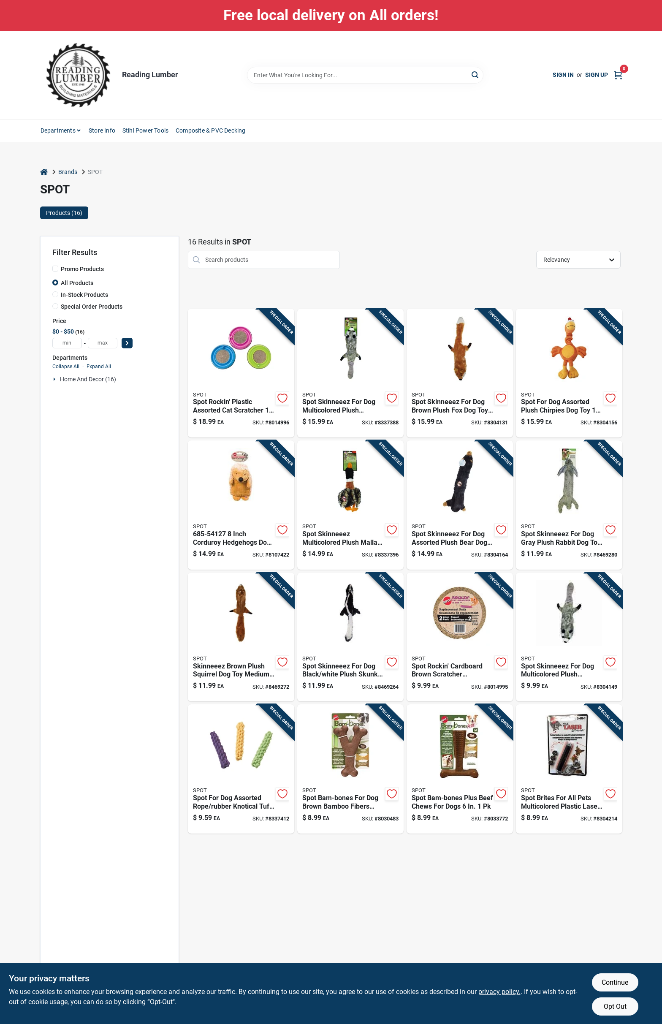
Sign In (563, 74)
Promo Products (82, 269)
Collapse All (65, 366)
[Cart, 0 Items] (618, 75)
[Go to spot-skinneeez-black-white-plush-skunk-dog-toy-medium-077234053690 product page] (350, 637)
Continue (615, 982)
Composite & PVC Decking (211, 130)
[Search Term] (365, 75)
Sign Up (596, 74)
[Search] (475, 74)
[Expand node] (55, 379)
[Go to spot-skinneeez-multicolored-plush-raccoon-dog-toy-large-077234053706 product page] (350, 373)
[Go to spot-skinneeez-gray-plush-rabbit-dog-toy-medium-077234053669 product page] (569, 505)
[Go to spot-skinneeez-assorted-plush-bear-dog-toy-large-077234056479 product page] (460, 505)
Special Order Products (91, 306)
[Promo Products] (55, 269)
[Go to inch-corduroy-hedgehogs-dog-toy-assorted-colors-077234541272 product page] (241, 505)
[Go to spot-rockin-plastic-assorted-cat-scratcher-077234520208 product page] (241, 373)
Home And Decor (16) (88, 379)
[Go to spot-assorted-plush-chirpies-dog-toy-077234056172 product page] (569, 373)
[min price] (67, 343)
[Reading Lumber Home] (78, 75)
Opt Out (615, 1006)
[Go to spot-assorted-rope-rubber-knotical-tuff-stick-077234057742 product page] (241, 769)
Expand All (99, 366)
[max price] (102, 343)
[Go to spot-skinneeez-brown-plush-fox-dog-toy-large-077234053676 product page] (460, 373)
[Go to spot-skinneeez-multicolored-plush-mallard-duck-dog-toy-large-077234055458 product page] (350, 505)
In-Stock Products (84, 295)
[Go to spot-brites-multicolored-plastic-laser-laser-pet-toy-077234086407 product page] (569, 769)
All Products (77, 283)
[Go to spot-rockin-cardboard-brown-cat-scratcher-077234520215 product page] (460, 637)
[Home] (44, 172)
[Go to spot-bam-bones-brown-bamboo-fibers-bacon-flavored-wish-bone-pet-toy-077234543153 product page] (350, 769)
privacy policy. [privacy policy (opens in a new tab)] (499, 992)
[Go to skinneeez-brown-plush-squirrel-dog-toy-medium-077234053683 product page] (241, 637)
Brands (67, 171)
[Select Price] (127, 343)
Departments (58, 130)
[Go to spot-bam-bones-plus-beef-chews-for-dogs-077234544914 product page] (460, 769)
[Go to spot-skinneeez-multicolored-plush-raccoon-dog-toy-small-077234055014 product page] (569, 637)
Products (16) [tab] (64, 212)
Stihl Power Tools (145, 130)
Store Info (102, 130)
